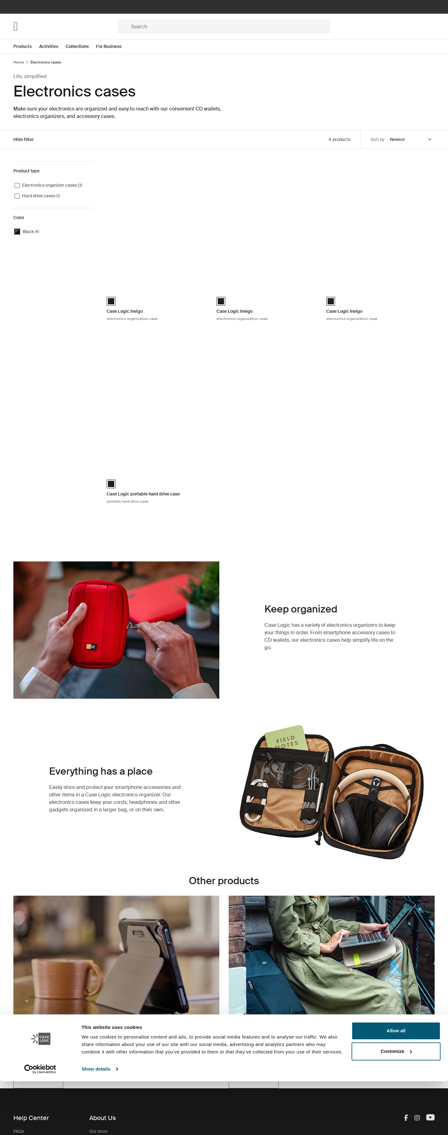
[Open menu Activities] (52, 47)
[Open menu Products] (26, 47)
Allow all (396, 1084)
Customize (396, 1104)
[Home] (65, 26)
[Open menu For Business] (112, 47)
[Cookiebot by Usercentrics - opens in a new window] (40, 1123)
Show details (96, 1122)
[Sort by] (411, 139)
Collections (77, 46)
